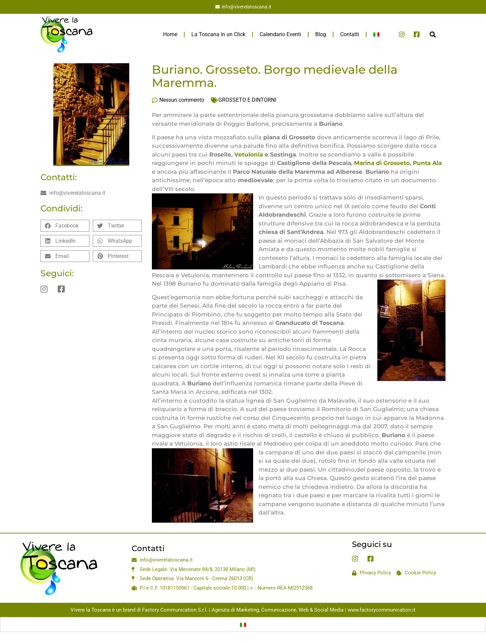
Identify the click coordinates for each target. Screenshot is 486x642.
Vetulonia (249, 154)
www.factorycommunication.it (381, 610)
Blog (320, 34)
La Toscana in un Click (218, 34)
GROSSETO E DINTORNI (247, 100)
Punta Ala (427, 163)
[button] (432, 34)
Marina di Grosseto (382, 163)
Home (170, 34)
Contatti (349, 34)
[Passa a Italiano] (243, 624)
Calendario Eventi (280, 34)
